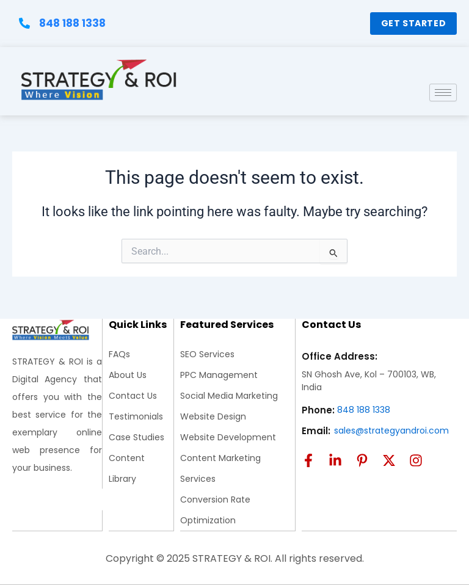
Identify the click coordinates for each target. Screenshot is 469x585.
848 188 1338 (363, 410)
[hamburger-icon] (443, 100)
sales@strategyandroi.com (391, 430)
